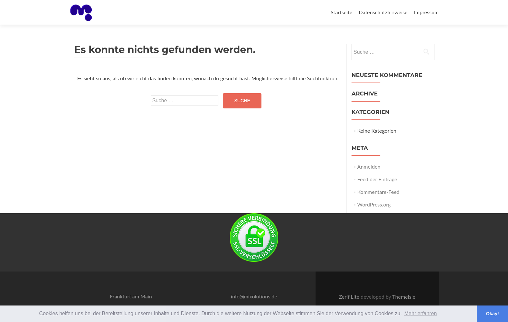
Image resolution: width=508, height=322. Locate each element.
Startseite (341, 12)
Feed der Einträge (377, 179)
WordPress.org (374, 204)
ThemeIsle (403, 297)
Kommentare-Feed (378, 192)
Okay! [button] (492, 313)
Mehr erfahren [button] (420, 313)
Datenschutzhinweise (383, 12)
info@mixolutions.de (254, 296)
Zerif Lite (350, 297)
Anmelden (368, 166)
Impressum (426, 12)
